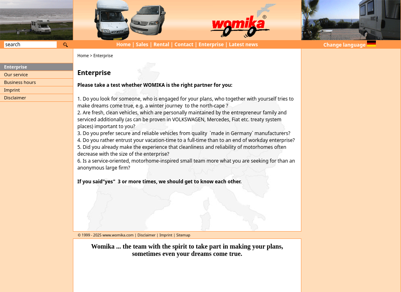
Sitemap (183, 235)
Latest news (243, 44)
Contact (184, 44)
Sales (142, 44)
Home (123, 44)
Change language (349, 44)
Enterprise (211, 44)
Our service (16, 74)
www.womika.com (118, 235)
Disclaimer (15, 97)
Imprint (12, 90)
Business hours (20, 82)
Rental (161, 44)
